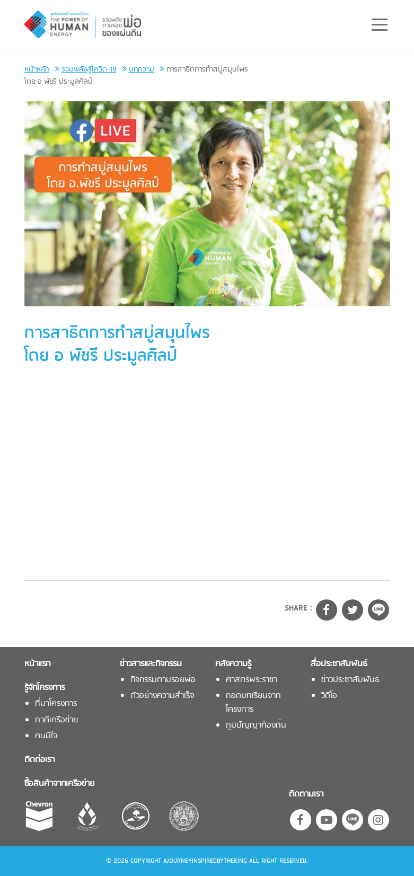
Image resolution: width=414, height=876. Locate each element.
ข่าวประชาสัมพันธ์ (350, 680)
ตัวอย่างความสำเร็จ (162, 696)
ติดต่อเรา (39, 760)
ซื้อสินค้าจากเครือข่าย (59, 784)
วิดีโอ (329, 696)
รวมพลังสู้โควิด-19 (89, 70)
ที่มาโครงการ (56, 704)
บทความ (141, 70)
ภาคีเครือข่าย (56, 720)
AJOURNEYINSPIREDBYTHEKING (205, 861)
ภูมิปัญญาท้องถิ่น (256, 725)
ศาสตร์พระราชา (251, 680)
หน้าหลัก (36, 70)
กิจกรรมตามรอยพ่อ (163, 680)
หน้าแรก (37, 664)
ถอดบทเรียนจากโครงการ (253, 702)
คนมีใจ (46, 736)
